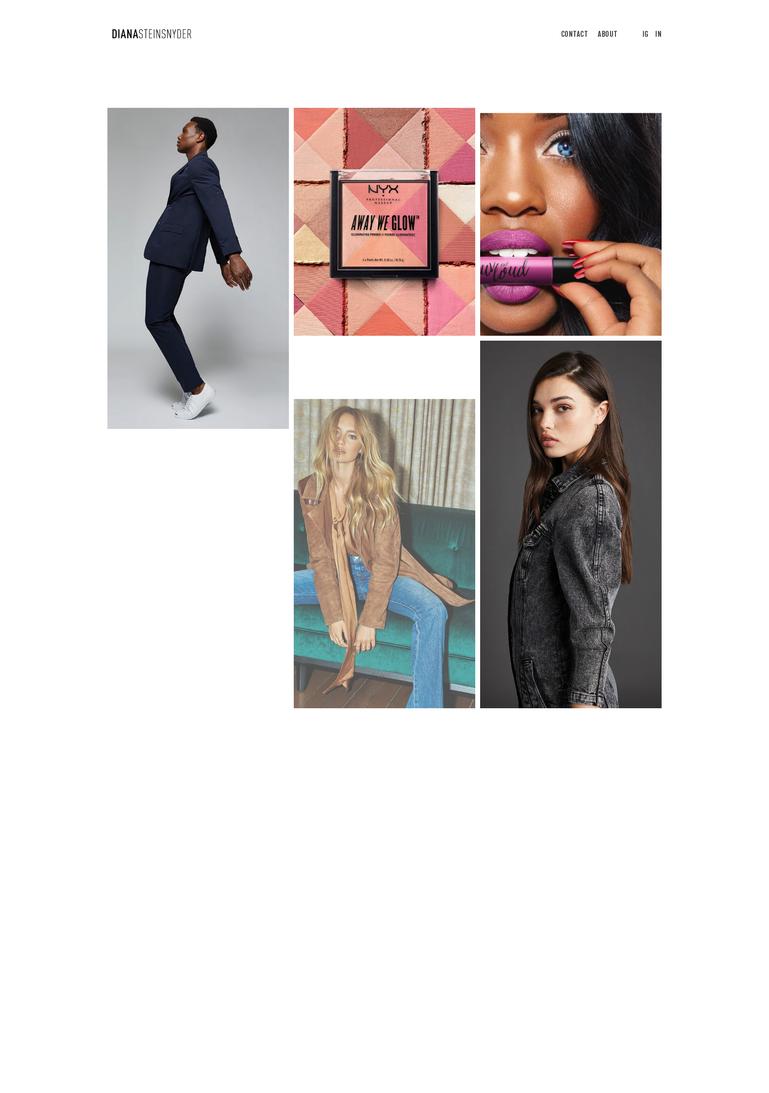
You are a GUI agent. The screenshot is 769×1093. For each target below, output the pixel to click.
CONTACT (575, 34)
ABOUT (608, 34)
